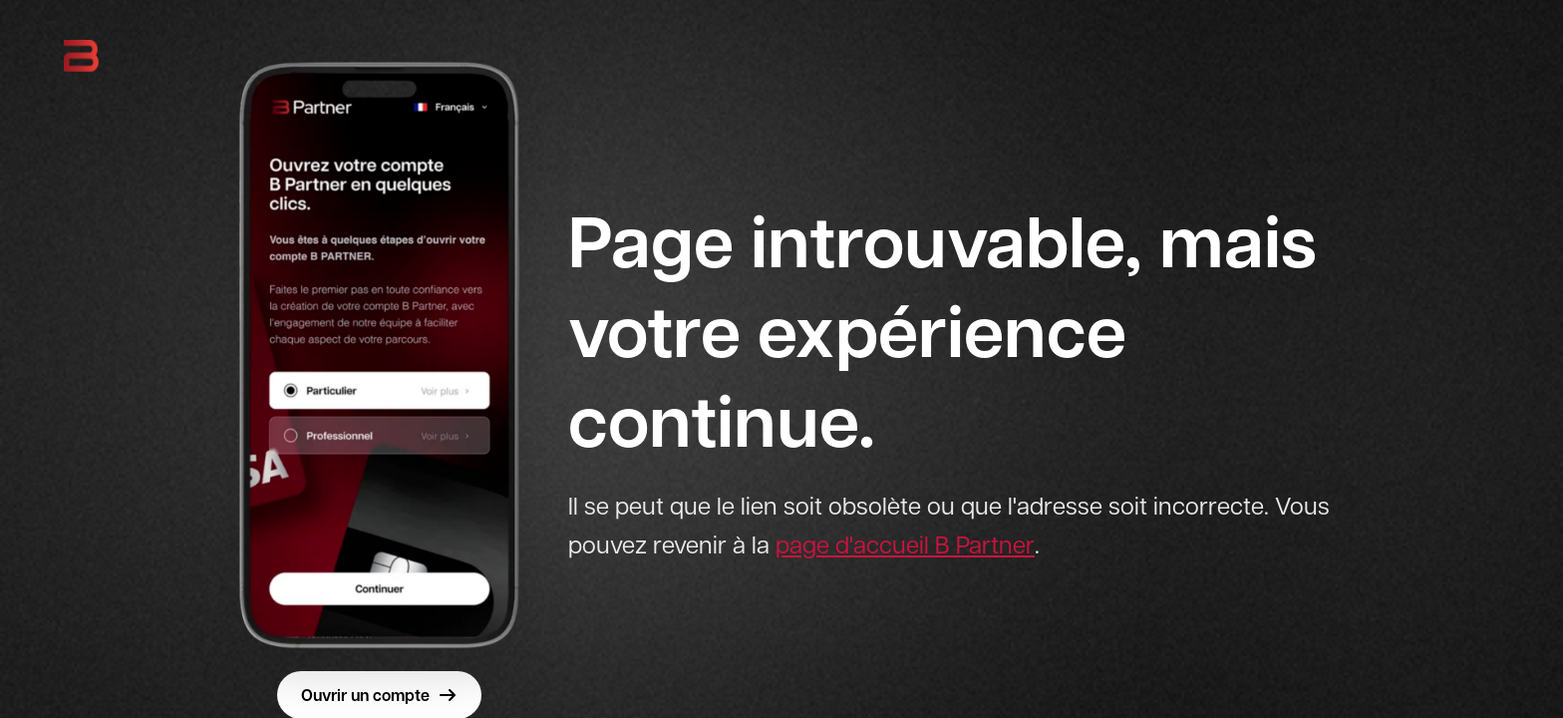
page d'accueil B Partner (905, 545)
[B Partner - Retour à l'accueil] (81, 56)
